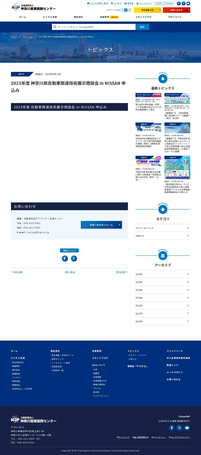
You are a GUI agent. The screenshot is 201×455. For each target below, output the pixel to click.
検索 (142, 27)
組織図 (96, 373)
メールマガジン (175, 372)
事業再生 (16, 385)
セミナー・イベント (138, 355)
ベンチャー (17, 377)
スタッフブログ (143, 17)
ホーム (22, 17)
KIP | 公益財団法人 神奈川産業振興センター (34, 7)
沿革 (95, 369)
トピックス (27, 36)
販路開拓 (16, 366)
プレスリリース (175, 351)
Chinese (169, 3)
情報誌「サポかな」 (138, 366)
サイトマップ (146, 3)
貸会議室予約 (147, 10)
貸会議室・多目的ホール (63, 355)
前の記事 (17, 271)
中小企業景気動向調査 (178, 358)
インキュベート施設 (61, 363)
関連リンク (172, 365)
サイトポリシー (159, 437)
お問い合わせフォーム (101, 224)
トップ (14, 36)
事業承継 (16, 381)
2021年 (139, 313)
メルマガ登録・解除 (99, 3)
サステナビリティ (101, 396)
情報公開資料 (99, 384)
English (159, 3)
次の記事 (122, 271)
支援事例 (109, 17)
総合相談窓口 (18, 362)
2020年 (139, 321)
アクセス (118, 3)
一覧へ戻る (69, 271)
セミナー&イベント (145, 227)
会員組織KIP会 (100, 380)
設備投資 (16, 373)
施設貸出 (78, 17)
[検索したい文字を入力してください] (94, 27)
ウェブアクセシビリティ (180, 437)
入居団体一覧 (58, 370)
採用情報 (97, 377)
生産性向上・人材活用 (22, 389)
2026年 (139, 274)
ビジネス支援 (50, 17)
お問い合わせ (176, 10)
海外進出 (16, 370)
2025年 (139, 282)
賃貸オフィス (58, 359)
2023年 (139, 297)
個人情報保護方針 (141, 437)
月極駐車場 (57, 366)
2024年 (139, 289)
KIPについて (175, 17)
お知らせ (140, 235)
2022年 (139, 305)
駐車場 (130, 3)
